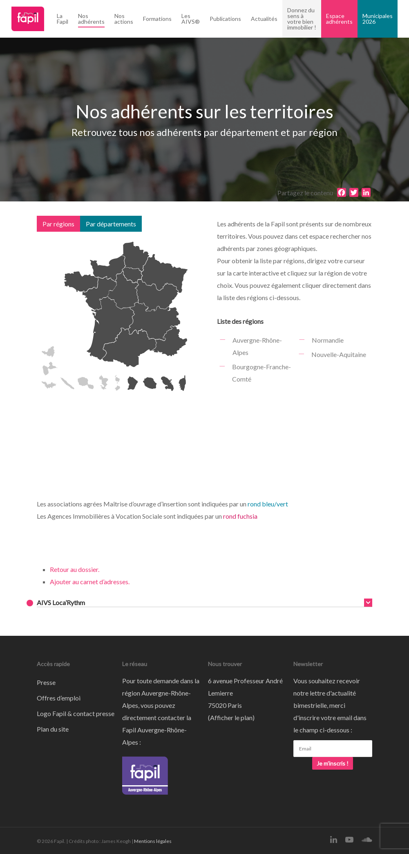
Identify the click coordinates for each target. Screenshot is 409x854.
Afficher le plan (231, 717)
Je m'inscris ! (333, 763)
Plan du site (53, 729)
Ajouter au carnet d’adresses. (90, 581)
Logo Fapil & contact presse (75, 713)
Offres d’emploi (58, 698)
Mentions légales (153, 841)
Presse (46, 682)
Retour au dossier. (74, 569)
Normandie (327, 340)
